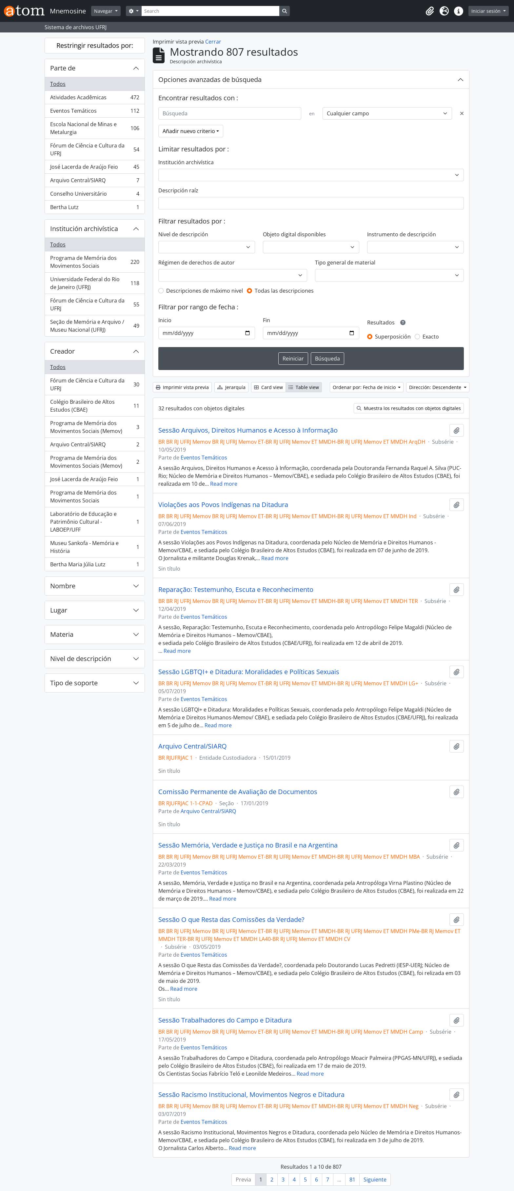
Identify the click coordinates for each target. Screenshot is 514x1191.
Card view (268, 387)
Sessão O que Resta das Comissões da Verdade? (231, 920)
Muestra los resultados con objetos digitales (409, 408)
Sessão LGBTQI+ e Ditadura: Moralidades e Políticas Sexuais (248, 672)
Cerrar (213, 41)
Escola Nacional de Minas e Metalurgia (94, 128)
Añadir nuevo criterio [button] (189, 131)
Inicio (164, 320)
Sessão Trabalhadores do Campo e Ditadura (225, 1020)
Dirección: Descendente (436, 387)
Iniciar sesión (486, 11)
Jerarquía (231, 387)
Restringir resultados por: (94, 45)
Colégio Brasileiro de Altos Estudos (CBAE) (94, 405)
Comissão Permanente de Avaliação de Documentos (237, 792)
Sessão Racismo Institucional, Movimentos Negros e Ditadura (251, 1095)
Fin (266, 320)
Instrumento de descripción (401, 234)
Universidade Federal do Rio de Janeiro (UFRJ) (94, 283)
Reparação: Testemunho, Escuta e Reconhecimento (235, 590)
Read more (223, 483)
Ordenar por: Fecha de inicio (365, 387)
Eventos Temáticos (94, 112)
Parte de (62, 68)
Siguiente (375, 1179)
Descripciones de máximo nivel (204, 290)
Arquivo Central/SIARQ (94, 181)
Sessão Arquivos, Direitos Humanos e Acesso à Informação (248, 430)
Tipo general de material (345, 262)
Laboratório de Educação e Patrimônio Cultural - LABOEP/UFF (94, 521)
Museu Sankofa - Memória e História (94, 547)
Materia (61, 634)
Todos (58, 84)
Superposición (393, 336)
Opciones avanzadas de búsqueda (210, 79)
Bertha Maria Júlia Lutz (94, 565)
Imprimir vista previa (182, 387)
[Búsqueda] (229, 113)
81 (352, 1179)
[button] (430, 11)
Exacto (431, 336)
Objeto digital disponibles (294, 234)
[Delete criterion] (462, 113)
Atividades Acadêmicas (94, 98)
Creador (62, 351)
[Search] (210, 11)
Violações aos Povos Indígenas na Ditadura (223, 505)
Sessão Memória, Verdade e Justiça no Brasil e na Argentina (248, 845)
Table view (303, 387)
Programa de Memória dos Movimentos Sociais (94, 261)
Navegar (104, 11)
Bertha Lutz (94, 208)
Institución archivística (84, 228)
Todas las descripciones (284, 290)
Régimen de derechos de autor (196, 262)
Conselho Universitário (94, 195)
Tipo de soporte (74, 682)
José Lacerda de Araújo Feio (94, 168)
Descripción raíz (178, 190)
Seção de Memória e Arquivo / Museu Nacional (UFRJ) (94, 325)
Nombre (62, 585)
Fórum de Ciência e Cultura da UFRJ (94, 149)
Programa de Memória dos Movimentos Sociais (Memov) (94, 427)
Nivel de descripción (80, 658)
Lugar (58, 610)
